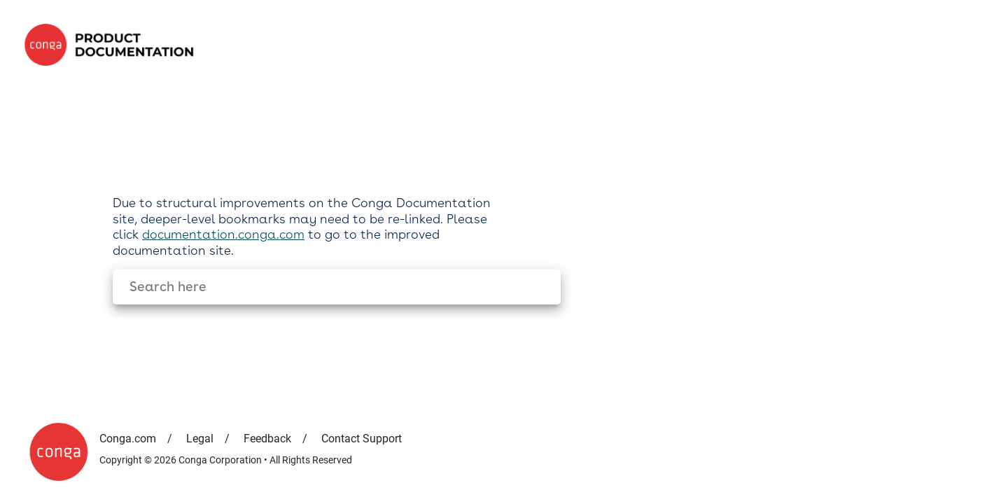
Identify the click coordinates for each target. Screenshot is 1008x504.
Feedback (267, 438)
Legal (200, 438)
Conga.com (127, 438)
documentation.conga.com (223, 234)
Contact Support (361, 438)
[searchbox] (535, 287)
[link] (113, 45)
